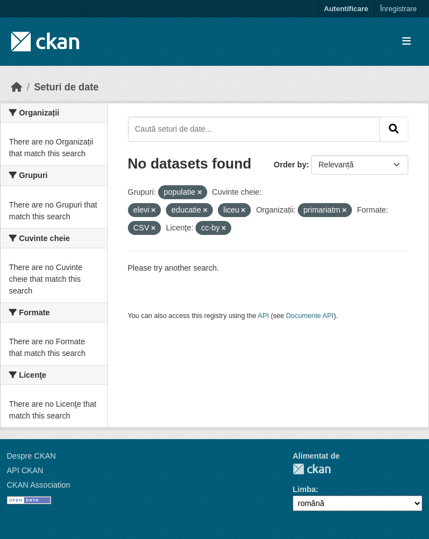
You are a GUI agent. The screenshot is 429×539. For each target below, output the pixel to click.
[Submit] (393, 129)
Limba (304, 489)
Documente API (309, 316)
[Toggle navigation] (406, 41)
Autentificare (346, 8)
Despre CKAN (31, 455)
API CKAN (25, 470)
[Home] (16, 87)
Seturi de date (66, 87)
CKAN (312, 469)
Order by (290, 164)
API (263, 316)
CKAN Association (38, 484)
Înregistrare (398, 8)
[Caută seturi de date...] (254, 129)
